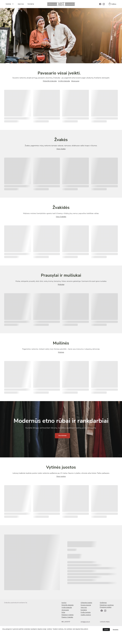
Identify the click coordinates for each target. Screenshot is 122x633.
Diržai (63, 613)
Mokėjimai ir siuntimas (107, 605)
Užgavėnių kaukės (86, 603)
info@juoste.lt (85, 622)
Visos (58, 150)
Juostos (64, 603)
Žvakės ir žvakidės (67, 618)
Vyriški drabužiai (64, 82)
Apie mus (21, 4)
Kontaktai (31, 4)
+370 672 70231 (105, 622)
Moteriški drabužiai (50, 82)
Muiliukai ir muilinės (68, 615)
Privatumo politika (105, 608)
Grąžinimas (103, 603)
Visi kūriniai (62, 437)
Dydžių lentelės (86, 613)
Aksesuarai (75, 82)
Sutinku (106, 629)
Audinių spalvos (86, 615)
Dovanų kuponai (86, 605)
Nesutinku (115, 629)
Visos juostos (61, 477)
